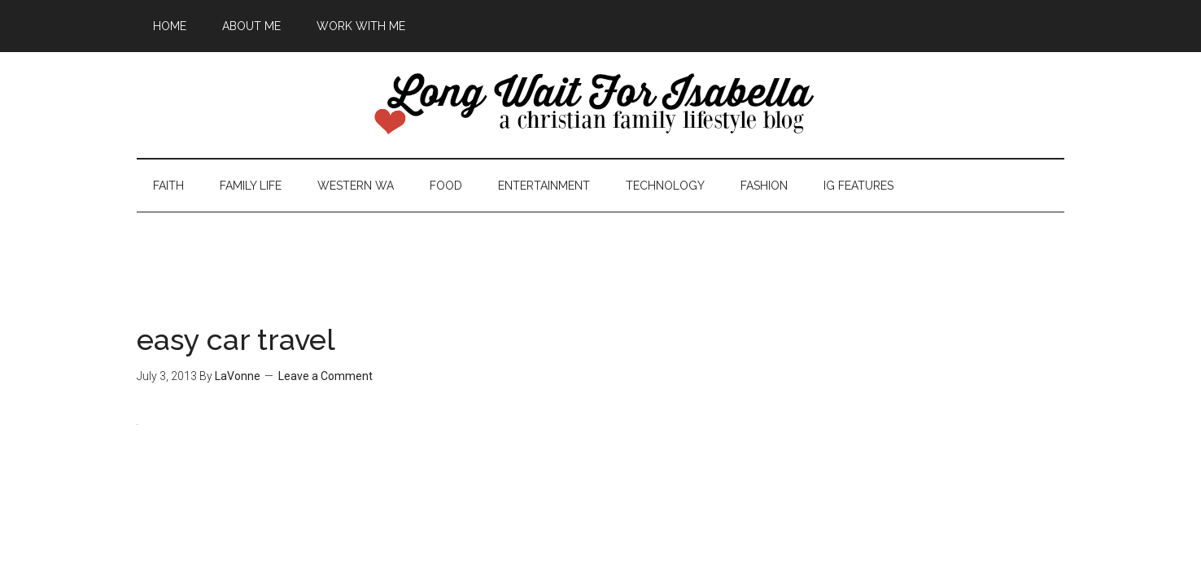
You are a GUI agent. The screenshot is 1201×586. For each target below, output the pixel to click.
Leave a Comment (325, 376)
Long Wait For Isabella (600, 105)
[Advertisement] (600, 249)
